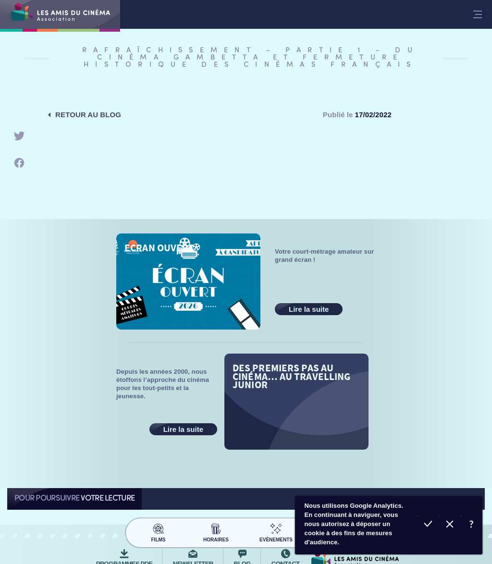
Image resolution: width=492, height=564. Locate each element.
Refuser (450, 525)
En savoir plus (471, 525)
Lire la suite (309, 309)
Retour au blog (88, 114)
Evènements (276, 531)
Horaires (216, 531)
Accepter (428, 525)
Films (158, 531)
